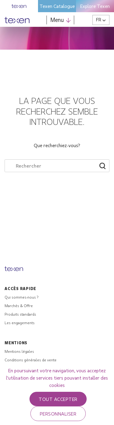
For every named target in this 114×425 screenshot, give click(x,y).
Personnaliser (58, 413)
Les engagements (20, 322)
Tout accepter (58, 399)
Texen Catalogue (57, 6)
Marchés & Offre (19, 305)
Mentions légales (19, 351)
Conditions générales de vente (31, 359)
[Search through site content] (49, 166)
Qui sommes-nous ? (21, 297)
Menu (60, 19)
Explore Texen (95, 6)
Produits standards (20, 314)
